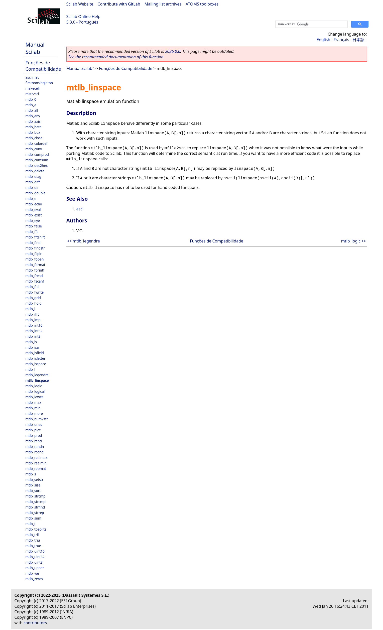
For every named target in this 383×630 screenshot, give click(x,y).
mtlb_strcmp (36, 496)
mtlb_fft (32, 231)
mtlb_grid (33, 297)
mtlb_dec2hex (37, 165)
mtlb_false (34, 226)
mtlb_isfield (35, 352)
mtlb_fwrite (35, 292)
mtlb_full (33, 286)
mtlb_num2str (37, 419)
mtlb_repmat (36, 468)
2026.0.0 (172, 51)
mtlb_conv (34, 149)
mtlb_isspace (36, 363)
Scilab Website (79, 4)
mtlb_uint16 (35, 551)
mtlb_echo (34, 204)
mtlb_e (31, 198)
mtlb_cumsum (37, 160)
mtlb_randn (35, 446)
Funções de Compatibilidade (43, 65)
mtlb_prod (34, 435)
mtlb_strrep (35, 512)
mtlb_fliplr (34, 253)
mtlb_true (33, 545)
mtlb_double (36, 193)
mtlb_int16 (34, 325)
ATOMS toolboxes (202, 4)
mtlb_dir (32, 187)
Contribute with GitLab (118, 4)
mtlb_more (34, 413)
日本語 (358, 39)
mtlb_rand (34, 441)
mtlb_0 (31, 99)
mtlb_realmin (36, 463)
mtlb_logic (34, 386)
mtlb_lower (34, 397)
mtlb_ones (34, 424)
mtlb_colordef (37, 143)
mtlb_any (33, 115)
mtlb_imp (33, 319)
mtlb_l (30, 369)
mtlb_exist (34, 215)
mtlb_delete (35, 171)
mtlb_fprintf (35, 270)
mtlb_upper (35, 567)
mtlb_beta (34, 126)
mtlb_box (33, 132)
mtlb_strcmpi (36, 501)
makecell (33, 88)
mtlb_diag (33, 176)
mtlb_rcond (35, 452)
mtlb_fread (34, 275)
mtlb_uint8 (34, 562)
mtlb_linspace (37, 380)
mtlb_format (35, 264)
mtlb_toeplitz (36, 529)
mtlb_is (31, 341)
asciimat (32, 77)
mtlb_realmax (36, 457)
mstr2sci (32, 93)
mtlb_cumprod (37, 154)
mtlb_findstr (35, 248)
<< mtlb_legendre (83, 241)
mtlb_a (31, 104)
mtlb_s (31, 474)
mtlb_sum (33, 518)
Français (341, 39)
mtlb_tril (32, 534)
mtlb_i (30, 308)
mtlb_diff (33, 182)
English (323, 39)
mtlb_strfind (35, 507)
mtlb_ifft (32, 314)
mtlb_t (31, 523)
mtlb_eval (33, 209)
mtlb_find (33, 242)
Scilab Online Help (83, 16)
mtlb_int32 (34, 330)
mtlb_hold (34, 303)
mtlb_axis (33, 121)
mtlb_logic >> (353, 241)
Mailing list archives (163, 4)
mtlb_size (33, 485)
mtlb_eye (33, 220)
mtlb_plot (33, 430)
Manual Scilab (35, 48)
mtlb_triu (33, 540)
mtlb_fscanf (35, 281)
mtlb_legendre (37, 374)
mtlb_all (32, 110)
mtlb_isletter (36, 358)
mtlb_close (34, 138)
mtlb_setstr (35, 479)
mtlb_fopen (35, 259)
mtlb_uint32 (35, 556)
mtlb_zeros (34, 578)
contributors (35, 622)
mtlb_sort (33, 490)
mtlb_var (33, 573)
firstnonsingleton (39, 82)
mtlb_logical (35, 391)
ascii (80, 209)
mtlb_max (33, 402)
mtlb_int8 (33, 336)
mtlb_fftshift (35, 237)
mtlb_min (33, 408)
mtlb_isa (32, 347)
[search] (311, 24)
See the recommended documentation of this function (116, 57)
